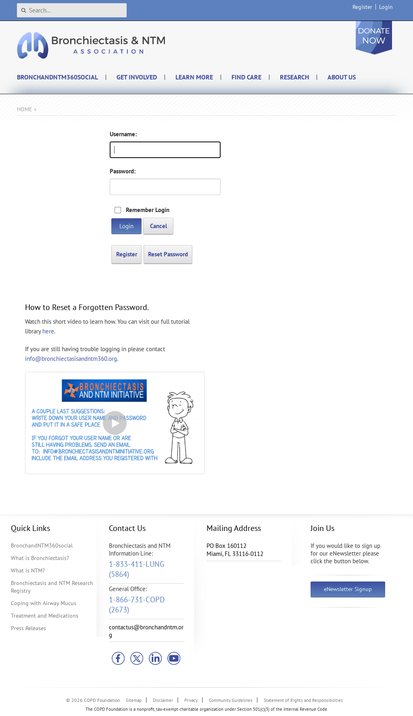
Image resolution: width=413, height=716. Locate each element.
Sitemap (134, 700)
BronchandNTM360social (42, 545)
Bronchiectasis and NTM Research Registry (52, 586)
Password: (123, 171)
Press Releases (28, 628)
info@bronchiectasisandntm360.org (71, 358)
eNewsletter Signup (348, 589)
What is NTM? (28, 570)
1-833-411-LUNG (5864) (137, 569)
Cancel (158, 226)
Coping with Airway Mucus (43, 603)
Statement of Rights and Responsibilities (303, 700)
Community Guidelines (230, 700)
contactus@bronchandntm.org (146, 631)
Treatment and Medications (44, 615)
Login (386, 7)
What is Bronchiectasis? (40, 558)
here (48, 331)
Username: (123, 134)
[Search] (72, 10)
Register (362, 7)
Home (24, 109)
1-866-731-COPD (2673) (137, 604)
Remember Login (147, 210)
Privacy (191, 700)
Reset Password (168, 254)
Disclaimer (163, 700)
